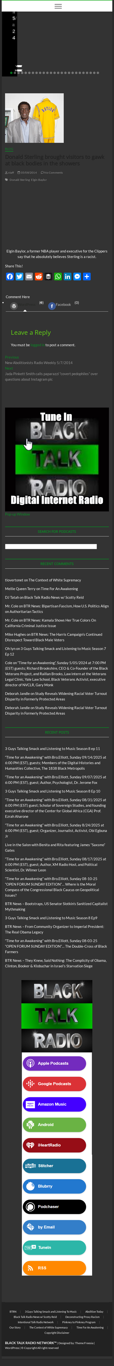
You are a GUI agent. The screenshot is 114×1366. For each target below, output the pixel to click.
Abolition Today (94, 1311)
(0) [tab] (25, 306)
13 (54, 73)
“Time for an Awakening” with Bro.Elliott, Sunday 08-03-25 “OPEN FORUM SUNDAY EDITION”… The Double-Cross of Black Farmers (56, 946)
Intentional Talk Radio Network (36, 1322)
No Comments (62, 63)
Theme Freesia (84, 1343)
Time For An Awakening (59, 588)
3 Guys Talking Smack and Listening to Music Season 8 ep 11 (52, 748)
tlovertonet (14, 580)
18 (72, 73)
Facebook (59, 306)
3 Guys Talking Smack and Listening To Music (51, 1311)
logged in (38, 345)
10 (44, 73)
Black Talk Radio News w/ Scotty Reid (54, 597)
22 (87, 73)
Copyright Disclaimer (56, 1332)
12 (51, 73)
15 (62, 73)
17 (69, 73)
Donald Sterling (20, 180)
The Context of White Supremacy (55, 580)
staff (9, 172)
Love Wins (16, 63)
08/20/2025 (37, 63)
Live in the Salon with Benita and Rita (44, 42)
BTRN (13, 1311)
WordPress (23, 306)
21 (83, 73)
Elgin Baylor (39, 180)
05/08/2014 (27, 172)
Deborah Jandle (17, 693)
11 (47, 73)
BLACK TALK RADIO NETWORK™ (31, 1343)
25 (98, 73)
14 (58, 73)
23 (90, 73)
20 (80, 73)
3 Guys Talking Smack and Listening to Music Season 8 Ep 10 (52, 791)
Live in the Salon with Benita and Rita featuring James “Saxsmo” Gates (47, 53)
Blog (10, 42)
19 (76, 73)
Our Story (15, 1327)
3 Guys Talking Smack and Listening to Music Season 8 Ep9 (51, 918)
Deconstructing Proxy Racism (82, 1316)
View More (16, 70)
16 (65, 73)
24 (94, 73)
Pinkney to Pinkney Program (78, 1322)
